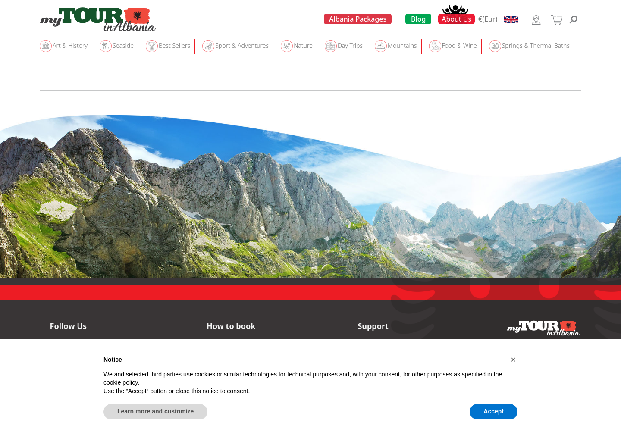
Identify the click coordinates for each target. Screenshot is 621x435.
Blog (418, 19)
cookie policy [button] (121, 382)
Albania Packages (357, 19)
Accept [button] (493, 411)
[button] (513, 359)
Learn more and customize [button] (155, 411)
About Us (456, 19)
